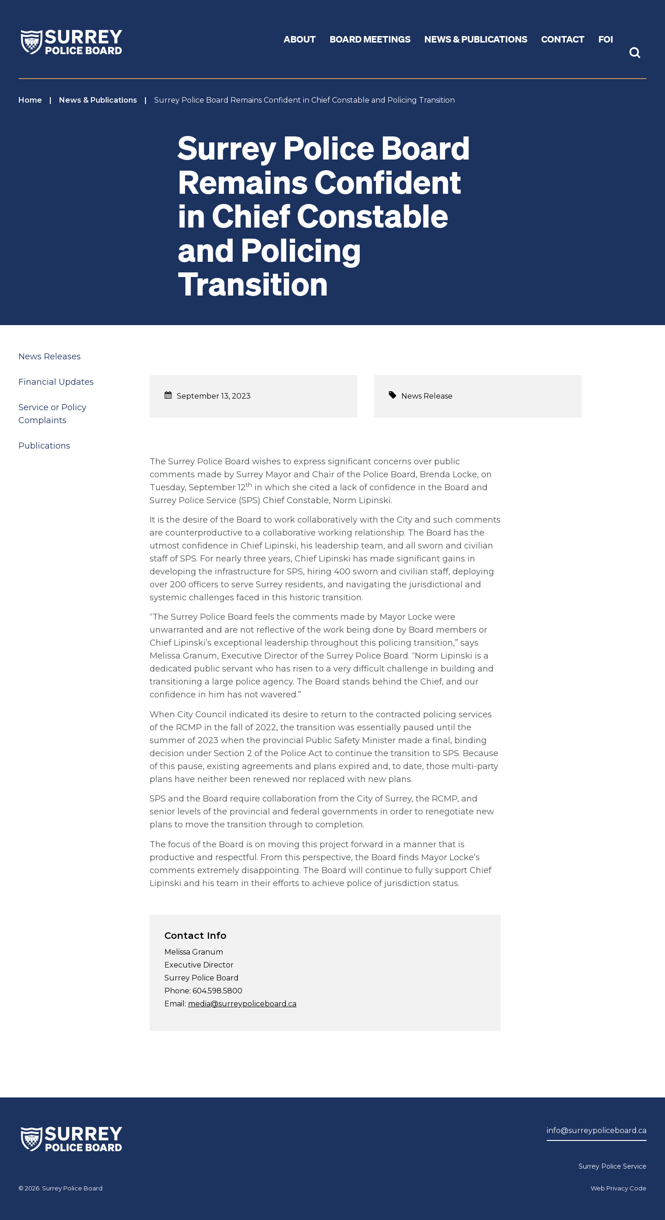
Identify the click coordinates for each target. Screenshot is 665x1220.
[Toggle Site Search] (635, 53)
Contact (563, 38)
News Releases (49, 356)
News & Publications (98, 100)
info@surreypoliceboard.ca (597, 1130)
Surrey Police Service (613, 1166)
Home (30, 100)
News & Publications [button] (475, 38)
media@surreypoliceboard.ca (242, 1003)
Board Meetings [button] (370, 38)
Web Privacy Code (619, 1188)
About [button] (300, 38)
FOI (605, 38)
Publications (44, 446)
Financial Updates (56, 382)
